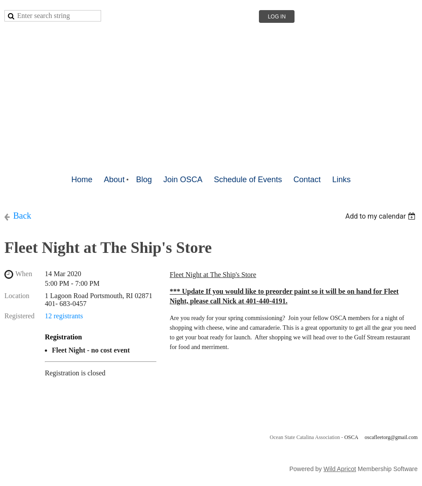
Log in (277, 17)
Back (22, 215)
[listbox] (381, 216)
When (23, 273)
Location (16, 295)
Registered (19, 316)
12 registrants (64, 316)
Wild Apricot (340, 468)
